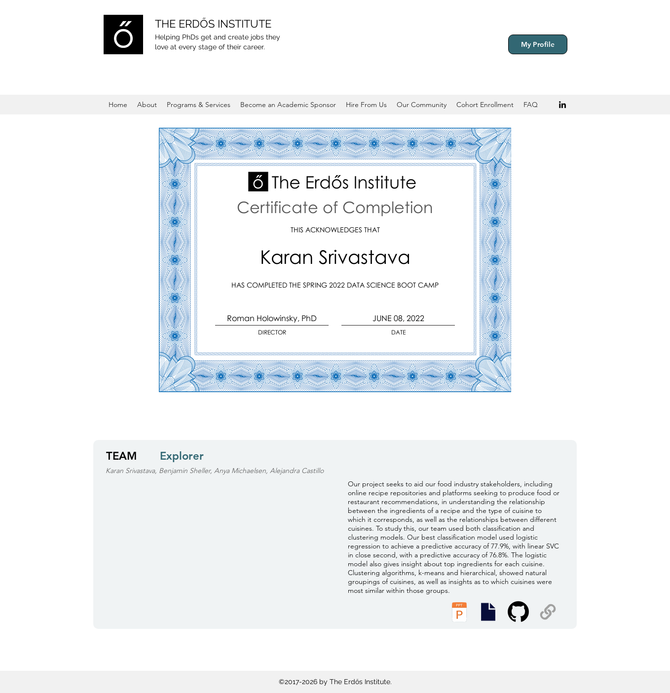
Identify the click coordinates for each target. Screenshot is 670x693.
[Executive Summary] (488, 612)
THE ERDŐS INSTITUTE (213, 23)
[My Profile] (537, 44)
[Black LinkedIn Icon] (562, 104)
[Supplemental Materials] (548, 612)
